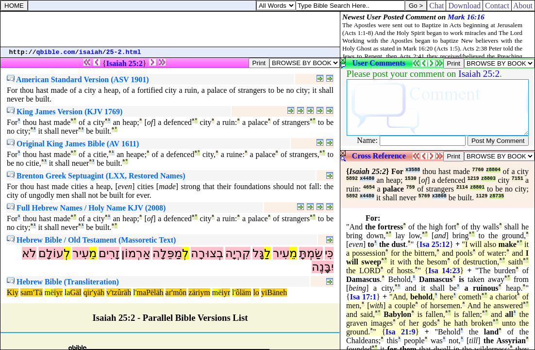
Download (464, 5)
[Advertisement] (170, 29)
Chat (436, 5)
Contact (497, 5)
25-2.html (123, 52)
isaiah (90, 52)
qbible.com (55, 52)
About (523, 5)
